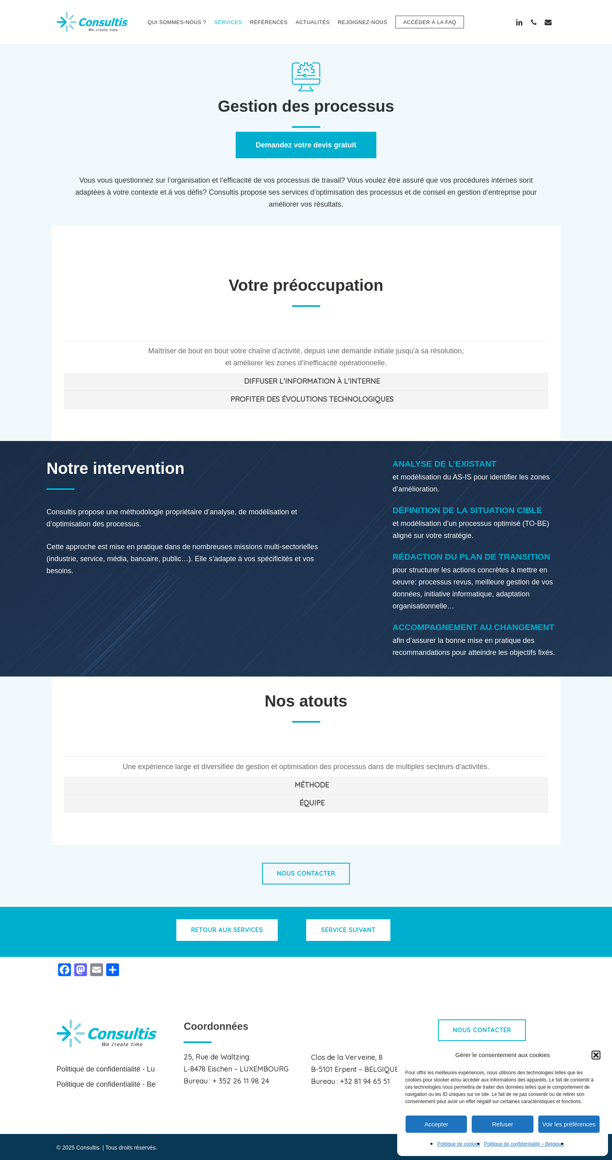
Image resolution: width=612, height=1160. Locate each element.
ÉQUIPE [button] (312, 803)
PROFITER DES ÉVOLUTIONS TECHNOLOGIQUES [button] (312, 399)
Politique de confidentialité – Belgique (524, 1144)
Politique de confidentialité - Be (106, 1084)
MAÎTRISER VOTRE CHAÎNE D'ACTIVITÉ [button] (312, 331)
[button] (596, 1055)
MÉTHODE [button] (312, 784)
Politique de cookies (458, 1144)
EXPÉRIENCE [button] (312, 746)
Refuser (502, 1124)
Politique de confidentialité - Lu (106, 1069)
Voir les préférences (569, 1124)
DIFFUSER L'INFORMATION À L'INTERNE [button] (312, 381)
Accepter (436, 1124)
